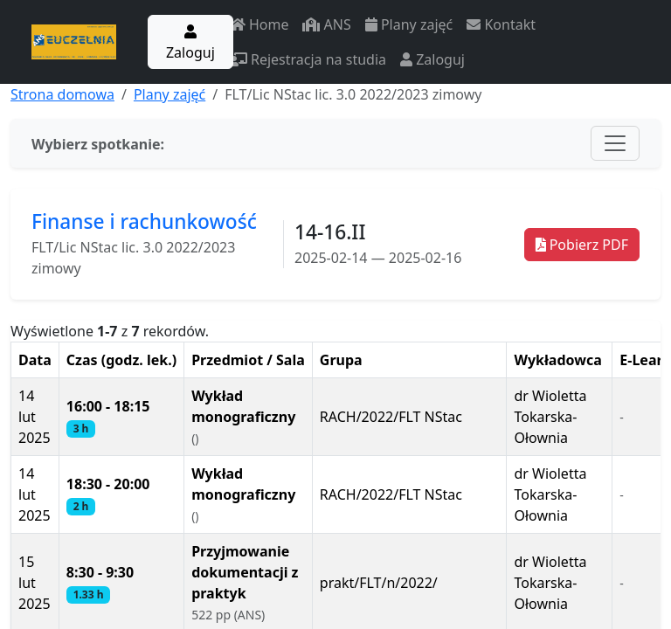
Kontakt (501, 24)
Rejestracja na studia (308, 59)
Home (259, 24)
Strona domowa (62, 94)
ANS (326, 24)
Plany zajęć (409, 24)
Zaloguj (190, 43)
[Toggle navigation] (615, 143)
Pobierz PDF (582, 244)
